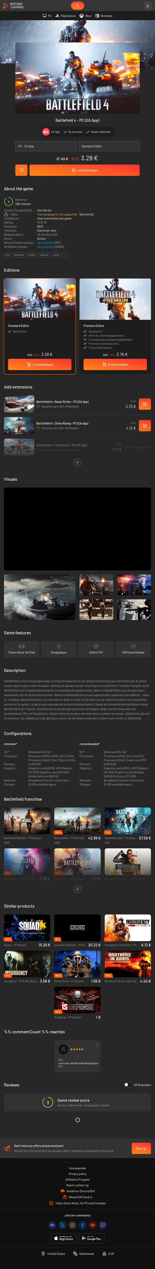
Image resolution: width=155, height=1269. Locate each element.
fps (7, 255)
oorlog (44, 255)
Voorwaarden (77, 1170)
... (65, 255)
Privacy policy (78, 1176)
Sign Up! (141, 1150)
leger (31, 255)
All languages (137, 1085)
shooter (19, 255)
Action (41, 239)
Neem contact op (77, 1187)
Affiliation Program (77, 1181)
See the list (44, 211)
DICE (40, 227)
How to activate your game (54, 219)
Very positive (45, 243)
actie (56, 255)
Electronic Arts (46, 231)
